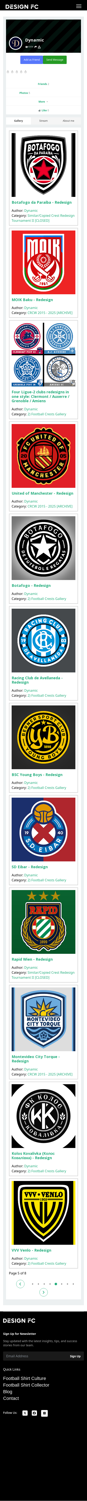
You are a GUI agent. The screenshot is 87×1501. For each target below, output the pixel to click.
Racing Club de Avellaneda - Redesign (37, 680)
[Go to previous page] (20, 1284)
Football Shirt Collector (26, 1385)
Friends (43, 84)
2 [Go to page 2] (38, 1283)
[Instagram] (44, 1413)
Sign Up (75, 1356)
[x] (25, 1413)
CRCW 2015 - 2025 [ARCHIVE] (50, 312)
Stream (43, 121)
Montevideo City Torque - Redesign (36, 1059)
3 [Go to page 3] (44, 1283)
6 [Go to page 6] (61, 1283)
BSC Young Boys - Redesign (37, 774)
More (43, 101)
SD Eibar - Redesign (30, 866)
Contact (11, 1398)
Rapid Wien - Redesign (32, 959)
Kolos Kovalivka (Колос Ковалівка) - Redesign (33, 1155)
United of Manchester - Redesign (42, 493)
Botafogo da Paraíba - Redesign (42, 202)
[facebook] (34, 1413)
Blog (7, 1391)
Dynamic (31, 210)
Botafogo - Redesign (31, 585)
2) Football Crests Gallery (47, 414)
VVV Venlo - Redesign (31, 1250)
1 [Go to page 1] (32, 1283)
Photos (25, 93)
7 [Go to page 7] (67, 1283)
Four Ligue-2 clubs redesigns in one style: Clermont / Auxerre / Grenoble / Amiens (40, 396)
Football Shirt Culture (24, 1378)
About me (68, 121)
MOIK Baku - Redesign (32, 299)
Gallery (18, 121)
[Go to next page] (43, 1292)
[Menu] (78, 6)
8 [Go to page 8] (73, 1283)
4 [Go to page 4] (49, 1283)
